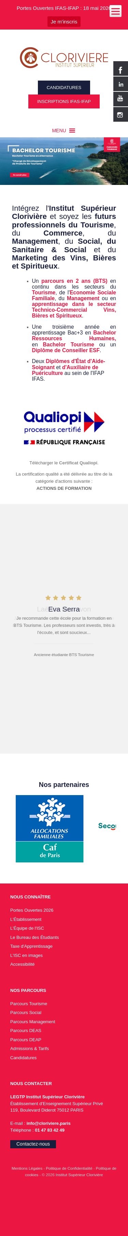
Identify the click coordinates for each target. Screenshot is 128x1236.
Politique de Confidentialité (69, 1168)
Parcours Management (32, 1021)
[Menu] (116, 11)
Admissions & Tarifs (29, 1048)
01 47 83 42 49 (50, 1130)
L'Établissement (25, 919)
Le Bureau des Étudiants (34, 937)
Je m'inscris (64, 21)
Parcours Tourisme (28, 1003)
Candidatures (23, 1057)
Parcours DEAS (25, 1030)
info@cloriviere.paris (48, 1123)
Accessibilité (22, 964)
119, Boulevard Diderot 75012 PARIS (46, 1110)
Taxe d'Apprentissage (31, 946)
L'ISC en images (26, 955)
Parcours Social (25, 1012)
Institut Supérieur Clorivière (79, 1175)
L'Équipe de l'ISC (27, 928)
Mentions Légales (27, 1168)
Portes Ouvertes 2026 (31, 910)
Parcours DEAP (25, 1039)
